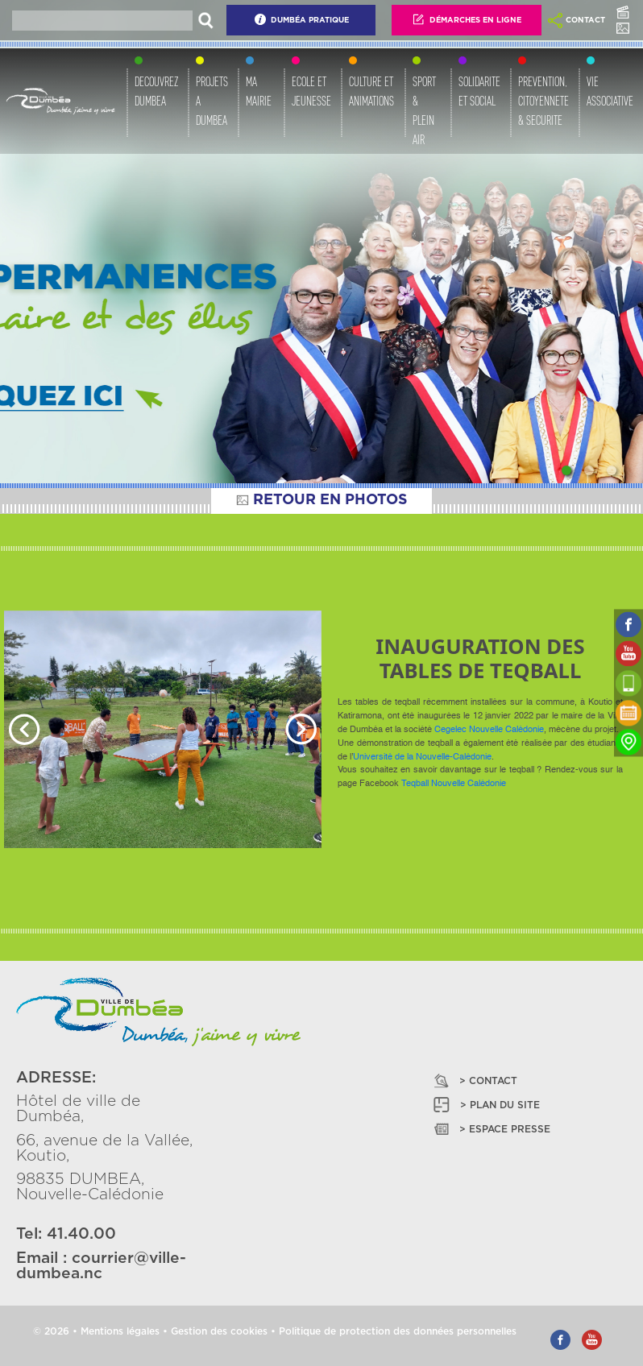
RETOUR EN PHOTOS (321, 500)
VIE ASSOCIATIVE (610, 91)
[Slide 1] (566, 470)
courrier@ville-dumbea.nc (101, 1266)
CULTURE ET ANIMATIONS (371, 91)
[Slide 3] (611, 470)
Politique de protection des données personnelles (397, 1331)
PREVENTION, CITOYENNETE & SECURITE (543, 101)
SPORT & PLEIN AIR (424, 110)
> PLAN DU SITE (485, 1105)
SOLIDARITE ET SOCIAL (479, 91)
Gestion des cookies (219, 1331)
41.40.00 (81, 1234)
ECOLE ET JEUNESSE (311, 91)
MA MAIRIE (259, 91)
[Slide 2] (589, 470)
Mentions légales (120, 1331)
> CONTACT (474, 1080)
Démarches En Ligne (466, 19)
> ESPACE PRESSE (490, 1129)
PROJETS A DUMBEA (212, 101)
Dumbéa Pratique (301, 19)
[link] (489, 730)
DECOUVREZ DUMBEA (156, 91)
